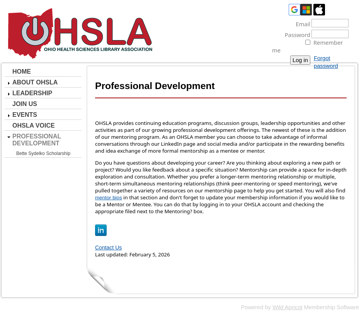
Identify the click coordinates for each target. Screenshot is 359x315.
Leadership (32, 93)
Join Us (24, 104)
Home (21, 71)
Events (24, 114)
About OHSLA (35, 82)
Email (300, 24)
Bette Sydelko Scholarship (43, 153)
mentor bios (108, 197)
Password (295, 35)
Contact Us (108, 247)
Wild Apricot (287, 307)
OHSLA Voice (33, 125)
